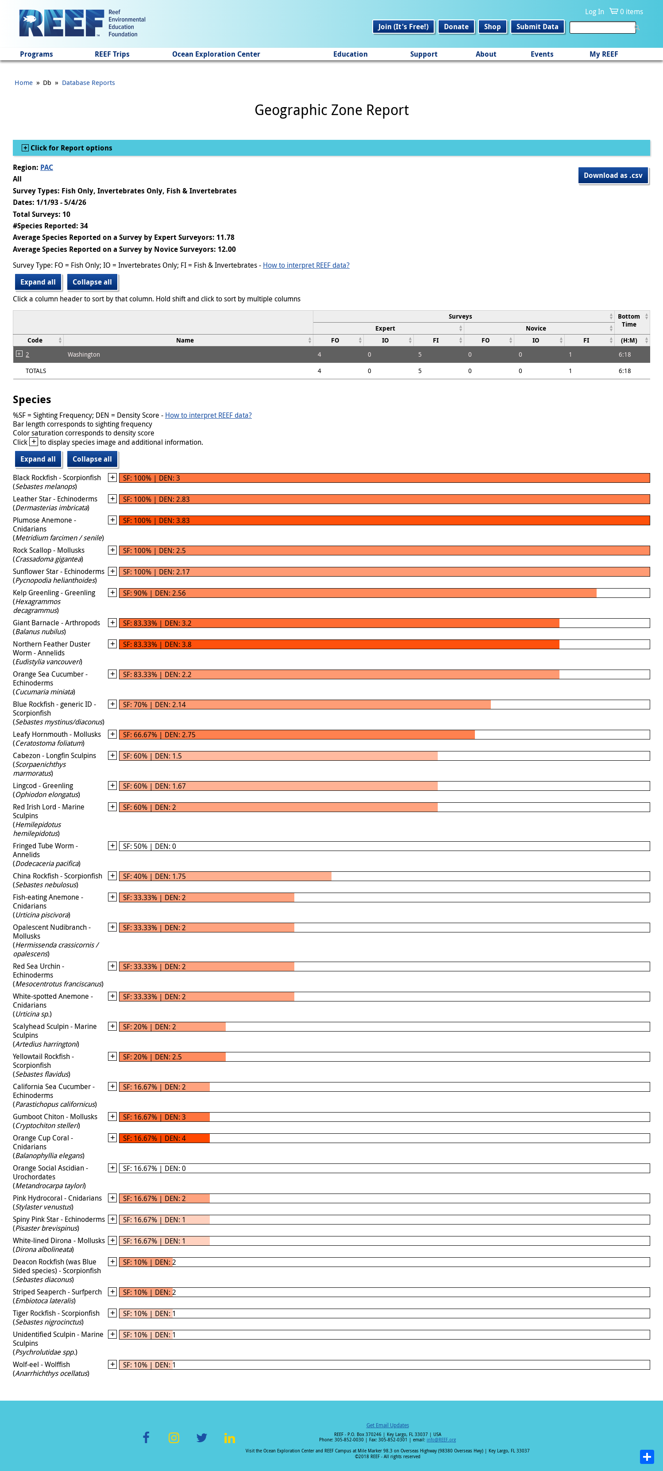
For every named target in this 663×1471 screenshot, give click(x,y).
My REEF (604, 54)
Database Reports (88, 82)
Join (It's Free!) (403, 26)
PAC (46, 167)
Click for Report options (70, 148)
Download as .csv (613, 175)
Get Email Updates (387, 1425)
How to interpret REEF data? (306, 265)
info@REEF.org (441, 1440)
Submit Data (538, 26)
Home (24, 82)
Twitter (202, 1443)
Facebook (146, 1443)
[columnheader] (464, 316)
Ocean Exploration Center (216, 54)
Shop (492, 26)
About (486, 54)
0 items (631, 11)
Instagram (174, 1443)
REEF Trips (112, 54)
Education (350, 54)
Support (424, 54)
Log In (594, 11)
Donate (456, 26)
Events (542, 54)
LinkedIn (229, 1443)
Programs (36, 54)
